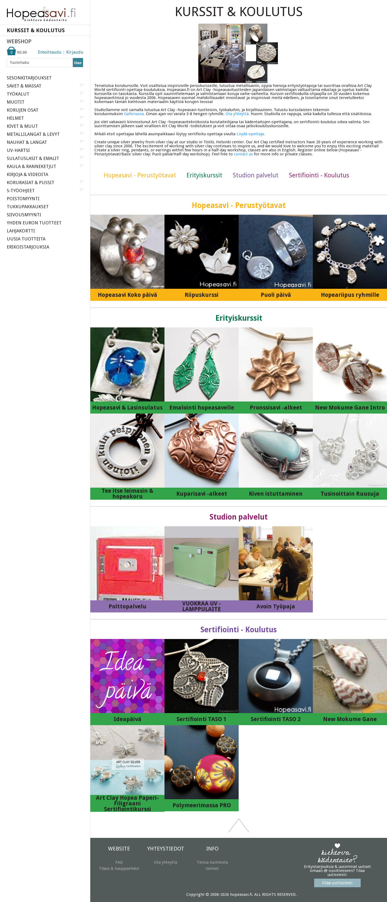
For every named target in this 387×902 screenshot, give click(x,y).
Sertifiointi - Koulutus (319, 175)
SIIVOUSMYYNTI (24, 214)
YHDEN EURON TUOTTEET (34, 222)
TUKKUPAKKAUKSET (28, 206)
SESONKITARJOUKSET (29, 78)
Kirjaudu (74, 52)
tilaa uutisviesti (337, 882)
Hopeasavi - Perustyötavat (140, 175)
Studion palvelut (255, 175)
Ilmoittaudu (50, 52)
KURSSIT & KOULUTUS (36, 30)
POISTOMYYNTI (23, 198)
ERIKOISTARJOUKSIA (28, 247)
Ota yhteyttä (165, 862)
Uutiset (212, 868)
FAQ (119, 862)
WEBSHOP (19, 41)
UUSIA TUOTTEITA (26, 239)
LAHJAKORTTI (21, 230)
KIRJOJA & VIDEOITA (27, 174)
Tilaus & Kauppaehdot (119, 868)
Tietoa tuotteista (212, 862)
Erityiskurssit (204, 175)
